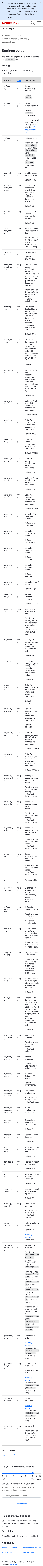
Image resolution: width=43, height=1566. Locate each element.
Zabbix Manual (8, 35)
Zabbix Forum (29, 1552)
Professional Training (32, 1547)
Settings (23, 39)
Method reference (9, 39)
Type (19, 80)
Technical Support (9, 1547)
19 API (20, 35)
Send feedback (21, 1503)
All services (7, 1552)
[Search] (33, 23)
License (13, 1564)
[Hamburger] (39, 23)
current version (28, 11)
